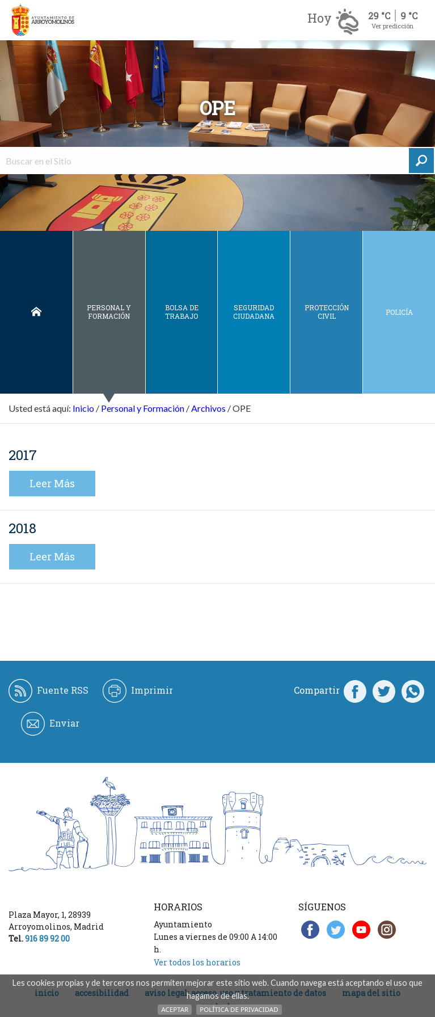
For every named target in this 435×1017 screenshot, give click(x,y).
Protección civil (327, 311)
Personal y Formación (109, 311)
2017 (23, 455)
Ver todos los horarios (197, 962)
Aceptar (174, 1009)
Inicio (36, 312)
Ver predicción (392, 26)
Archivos (208, 408)
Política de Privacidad (239, 1009)
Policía (399, 312)
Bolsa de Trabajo (182, 311)
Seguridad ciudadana (253, 311)
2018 (22, 528)
